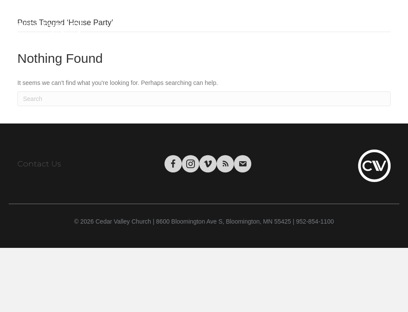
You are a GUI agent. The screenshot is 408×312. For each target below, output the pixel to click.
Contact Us (39, 164)
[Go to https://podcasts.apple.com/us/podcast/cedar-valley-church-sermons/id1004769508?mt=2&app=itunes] (225, 163)
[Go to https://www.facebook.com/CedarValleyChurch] (173, 163)
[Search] (204, 98)
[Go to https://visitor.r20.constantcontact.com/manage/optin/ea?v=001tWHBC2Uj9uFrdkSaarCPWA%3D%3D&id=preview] (242, 163)
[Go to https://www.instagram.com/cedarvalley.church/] (190, 163)
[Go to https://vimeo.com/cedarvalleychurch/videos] (208, 163)
